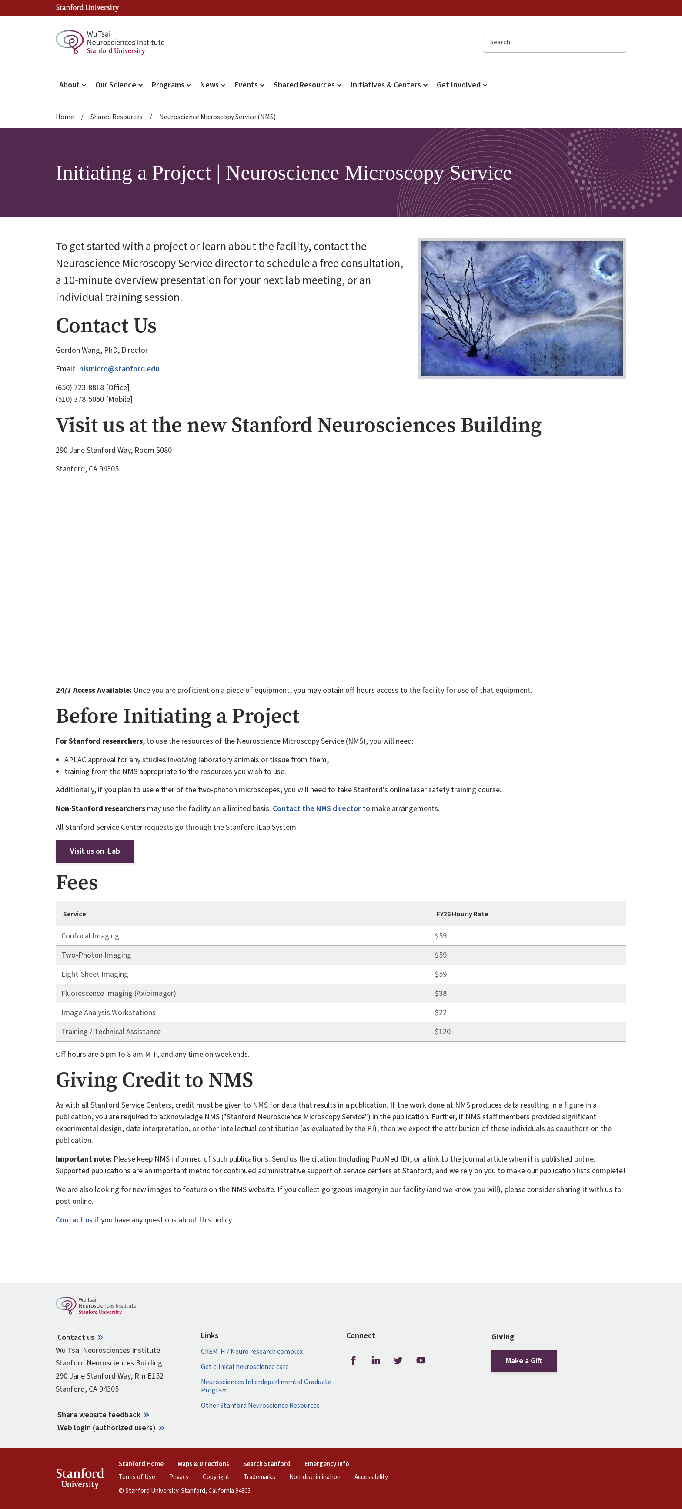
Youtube (421, 1361)
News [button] (213, 85)
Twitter (398, 1361)
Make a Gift (524, 1360)
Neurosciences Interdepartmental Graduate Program (266, 1386)
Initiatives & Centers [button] (390, 85)
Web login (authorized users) (106, 1427)
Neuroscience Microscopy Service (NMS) (217, 117)
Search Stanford (267, 1464)
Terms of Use (137, 1477)
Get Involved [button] (463, 85)
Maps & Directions (203, 1464)
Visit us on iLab (95, 851)
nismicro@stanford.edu (119, 369)
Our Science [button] (120, 85)
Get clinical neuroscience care (245, 1367)
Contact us (74, 1220)
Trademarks (259, 1477)
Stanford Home (141, 1464)
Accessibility (371, 1477)
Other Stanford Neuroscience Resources (260, 1406)
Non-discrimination (315, 1477)
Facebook (353, 1361)
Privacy (179, 1477)
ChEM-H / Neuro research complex (252, 1352)
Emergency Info (326, 1464)
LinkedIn (376, 1361)
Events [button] (250, 85)
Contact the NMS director (317, 808)
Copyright (216, 1477)
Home (65, 117)
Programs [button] (172, 85)
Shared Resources (116, 117)
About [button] (73, 85)
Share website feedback (98, 1414)
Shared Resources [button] (309, 85)
